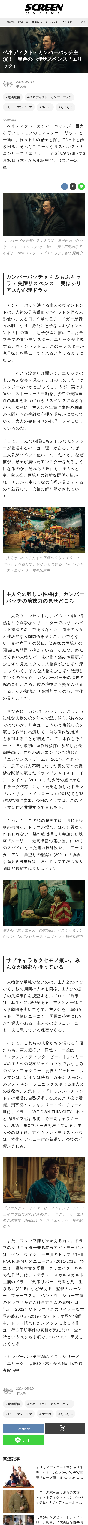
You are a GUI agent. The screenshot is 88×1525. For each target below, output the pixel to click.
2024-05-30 (25, 82)
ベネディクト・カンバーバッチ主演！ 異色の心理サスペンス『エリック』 (42, 59)
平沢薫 (21, 86)
